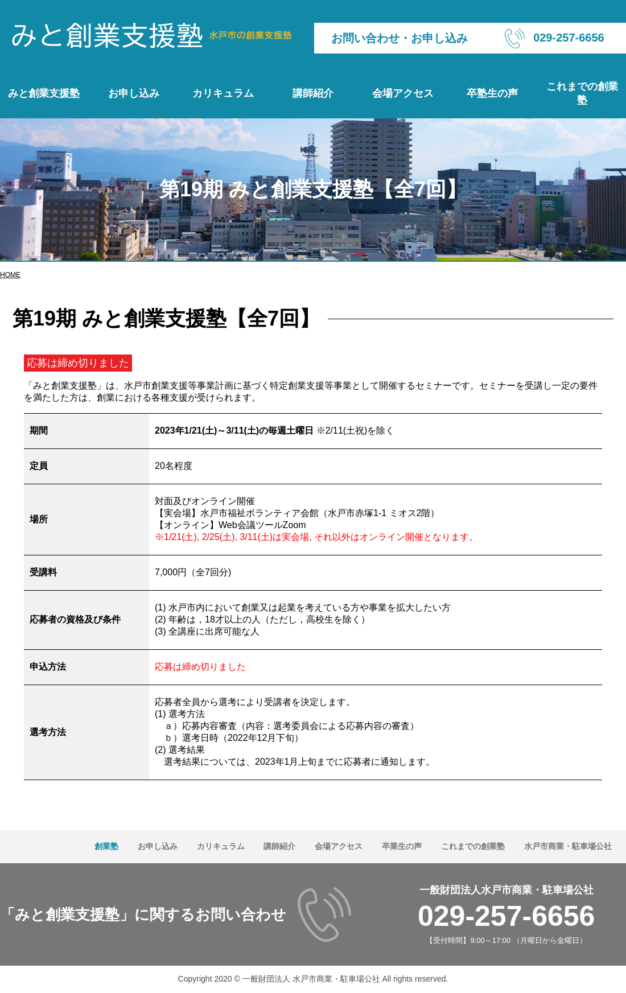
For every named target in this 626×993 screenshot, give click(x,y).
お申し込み (133, 93)
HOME (10, 275)
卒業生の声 (402, 846)
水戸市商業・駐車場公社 (568, 846)
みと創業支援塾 (44, 93)
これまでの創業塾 (582, 93)
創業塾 (106, 846)
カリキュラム (223, 93)
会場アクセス (403, 93)
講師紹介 (313, 93)
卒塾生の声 (492, 93)
